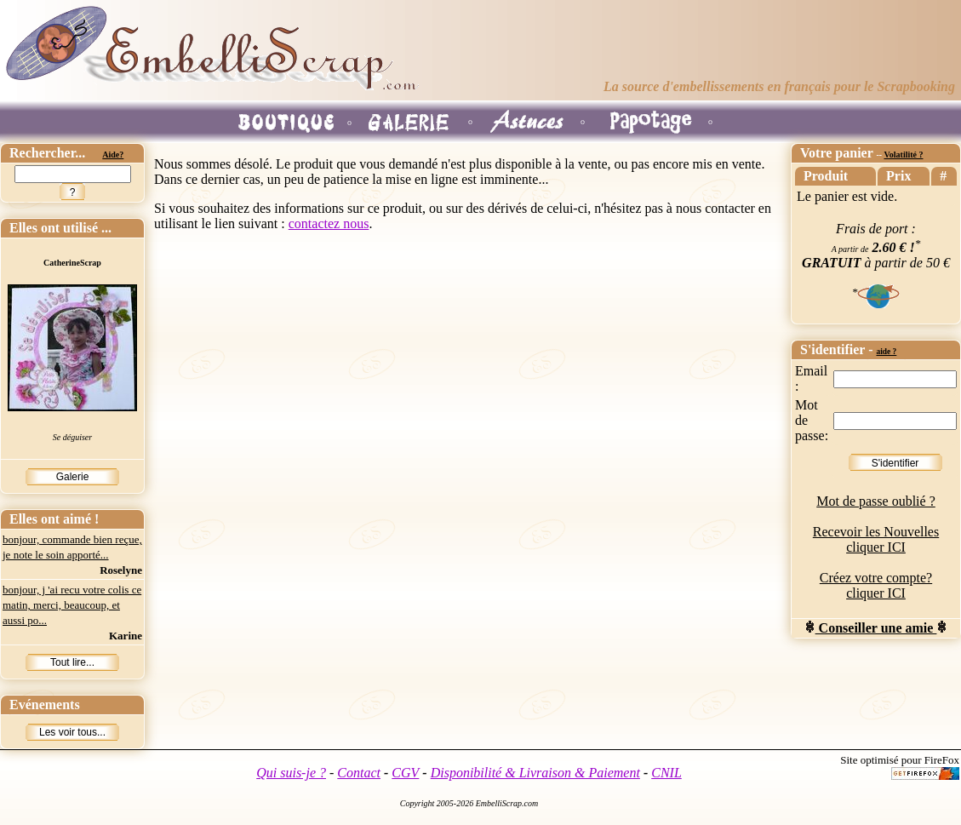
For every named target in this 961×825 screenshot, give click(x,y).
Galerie (72, 477)
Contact (358, 772)
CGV (405, 772)
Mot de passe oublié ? (875, 501)
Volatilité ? (903, 154)
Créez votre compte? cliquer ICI (876, 585)
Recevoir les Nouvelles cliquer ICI (876, 539)
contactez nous (329, 223)
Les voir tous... (72, 732)
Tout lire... (72, 662)
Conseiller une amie (876, 628)
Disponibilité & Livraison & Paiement (535, 772)
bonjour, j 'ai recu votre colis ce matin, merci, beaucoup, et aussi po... (72, 605)
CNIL (666, 772)
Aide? (112, 154)
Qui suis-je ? (291, 772)
